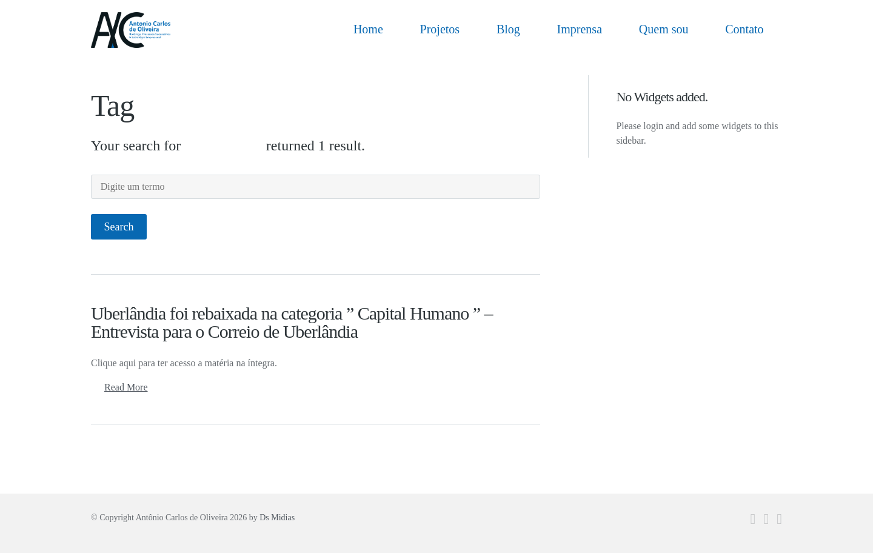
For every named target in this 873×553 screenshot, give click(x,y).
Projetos (440, 29)
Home (368, 29)
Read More (126, 387)
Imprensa (579, 29)
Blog (508, 29)
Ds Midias (277, 517)
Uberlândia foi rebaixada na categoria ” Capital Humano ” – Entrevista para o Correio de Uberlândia (292, 322)
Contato (744, 29)
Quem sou (664, 29)
